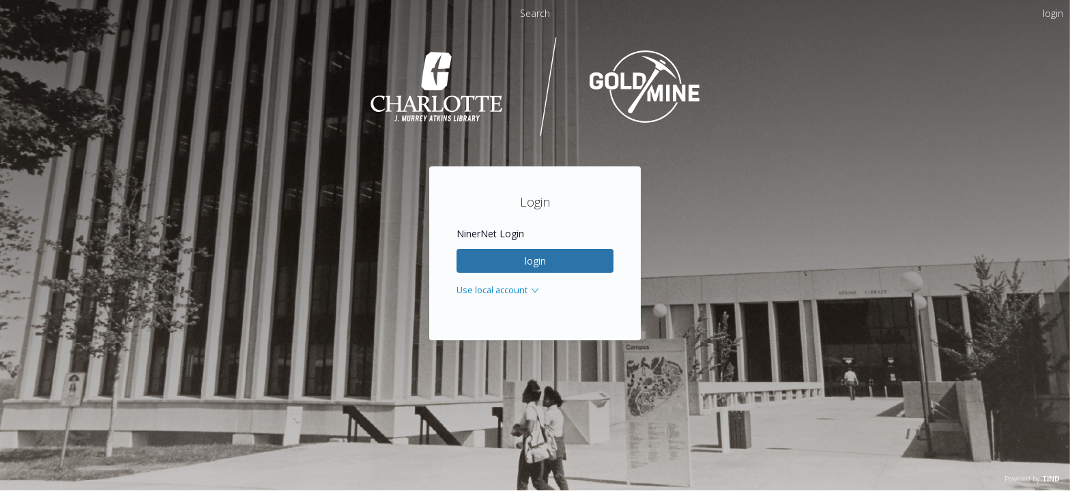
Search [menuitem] (535, 13)
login (535, 260)
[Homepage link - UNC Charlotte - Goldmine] (535, 134)
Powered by (1032, 478)
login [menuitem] (1053, 13)
